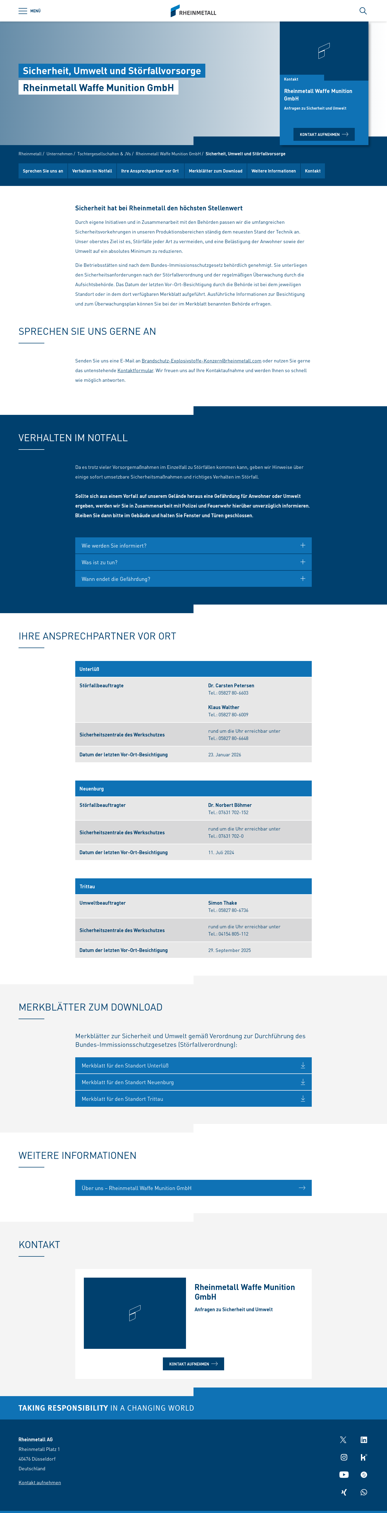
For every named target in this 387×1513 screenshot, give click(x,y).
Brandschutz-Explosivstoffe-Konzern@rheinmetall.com (201, 363)
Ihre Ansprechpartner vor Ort (150, 171)
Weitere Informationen (274, 171)
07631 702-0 (230, 838)
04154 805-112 (233, 936)
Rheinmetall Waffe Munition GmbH (168, 153)
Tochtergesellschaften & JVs (104, 153)
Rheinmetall (30, 153)
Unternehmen (59, 153)
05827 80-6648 (233, 740)
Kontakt (313, 171)
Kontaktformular (135, 372)
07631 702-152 (233, 814)
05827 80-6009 (233, 717)
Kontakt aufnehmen (324, 134)
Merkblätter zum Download (215, 171)
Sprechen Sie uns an (43, 171)
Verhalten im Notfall (92, 171)
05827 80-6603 (233, 695)
